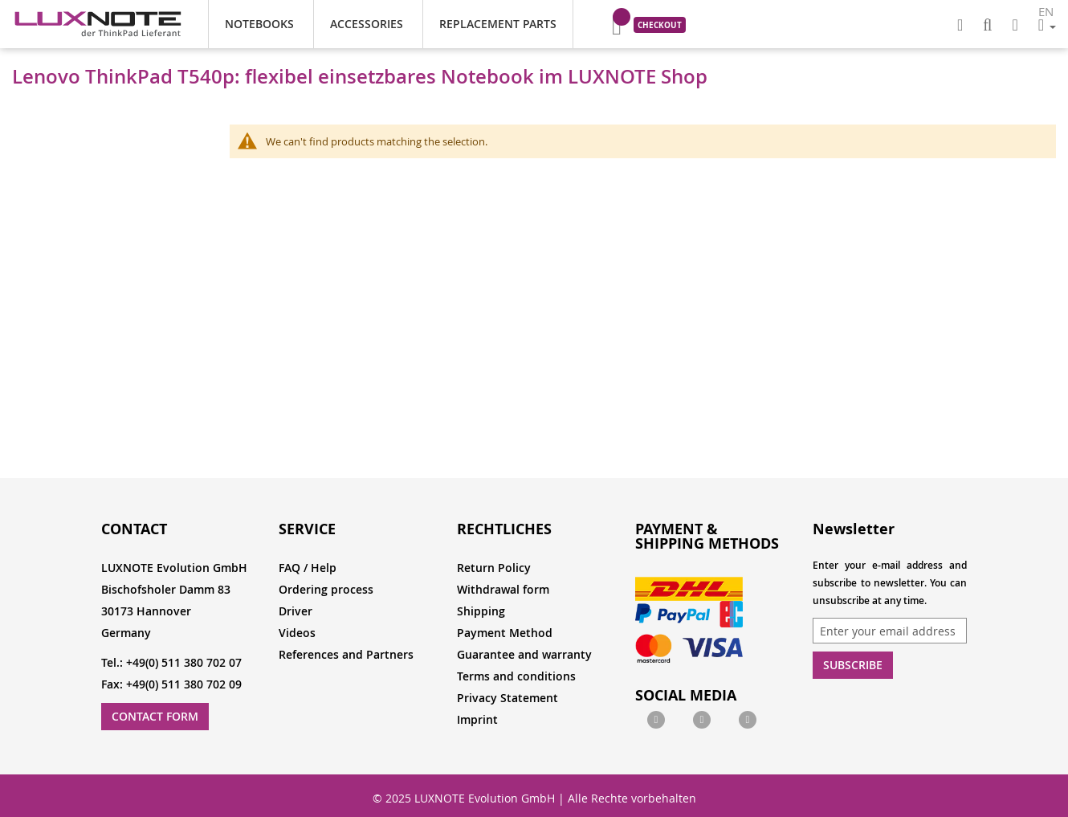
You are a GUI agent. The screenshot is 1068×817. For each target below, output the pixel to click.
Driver (295, 669)
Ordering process (326, 648)
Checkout (660, 25)
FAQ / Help (307, 626)
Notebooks (162, 72)
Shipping (481, 669)
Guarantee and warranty (524, 713)
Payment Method (504, 691)
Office (222, 72)
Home (101, 72)
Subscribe (853, 723)
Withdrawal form (503, 648)
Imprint (477, 778)
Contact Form (155, 774)
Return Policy (494, 626)
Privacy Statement (507, 756)
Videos (297, 691)
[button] (1047, 25)
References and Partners (346, 713)
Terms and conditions (516, 734)
